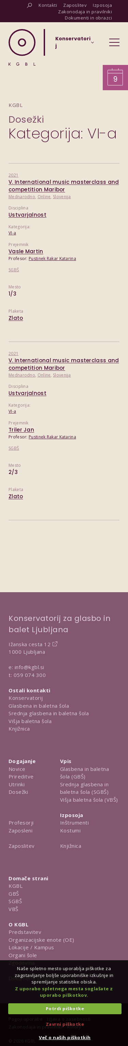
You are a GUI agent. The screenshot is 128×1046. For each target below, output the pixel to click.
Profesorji (21, 822)
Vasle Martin (26, 251)
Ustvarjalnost (27, 214)
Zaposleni (21, 830)
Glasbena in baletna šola (39, 705)
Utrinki (17, 784)
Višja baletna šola (30, 721)
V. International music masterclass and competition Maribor (64, 185)
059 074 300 (30, 674)
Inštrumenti (74, 822)
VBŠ (13, 909)
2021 (13, 175)
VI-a (12, 233)
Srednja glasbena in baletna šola (49, 713)
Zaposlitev (22, 845)
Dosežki (26, 119)
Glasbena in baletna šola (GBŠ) (84, 772)
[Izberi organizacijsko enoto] (72, 44)
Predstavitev (25, 931)
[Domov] (22, 47)
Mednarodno (22, 197)
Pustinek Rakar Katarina (52, 258)
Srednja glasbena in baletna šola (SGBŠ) (84, 788)
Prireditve (21, 776)
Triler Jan (21, 429)
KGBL (16, 885)
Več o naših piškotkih (65, 1037)
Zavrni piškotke (65, 1024)
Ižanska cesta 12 (30, 644)
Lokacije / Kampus (31, 947)
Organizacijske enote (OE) (41, 939)
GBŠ (14, 893)
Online (44, 197)
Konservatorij (26, 697)
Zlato (16, 318)
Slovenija (62, 197)
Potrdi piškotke (65, 1008)
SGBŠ (14, 270)
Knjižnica (19, 728)
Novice (17, 768)
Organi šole (23, 955)
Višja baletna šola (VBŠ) (89, 799)
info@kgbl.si (29, 667)
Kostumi (70, 830)
